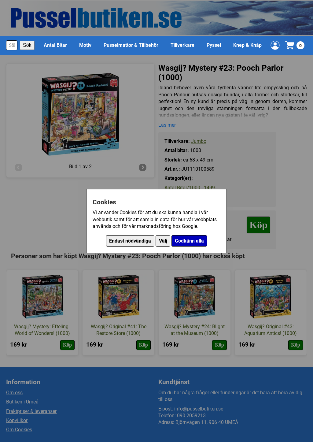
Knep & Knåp (247, 45)
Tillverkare (182, 45)
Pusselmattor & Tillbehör (131, 45)
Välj (163, 241)
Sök (27, 45)
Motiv (85, 45)
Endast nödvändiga (130, 241)
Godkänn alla (189, 241)
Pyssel (214, 45)
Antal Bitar (55, 45)
